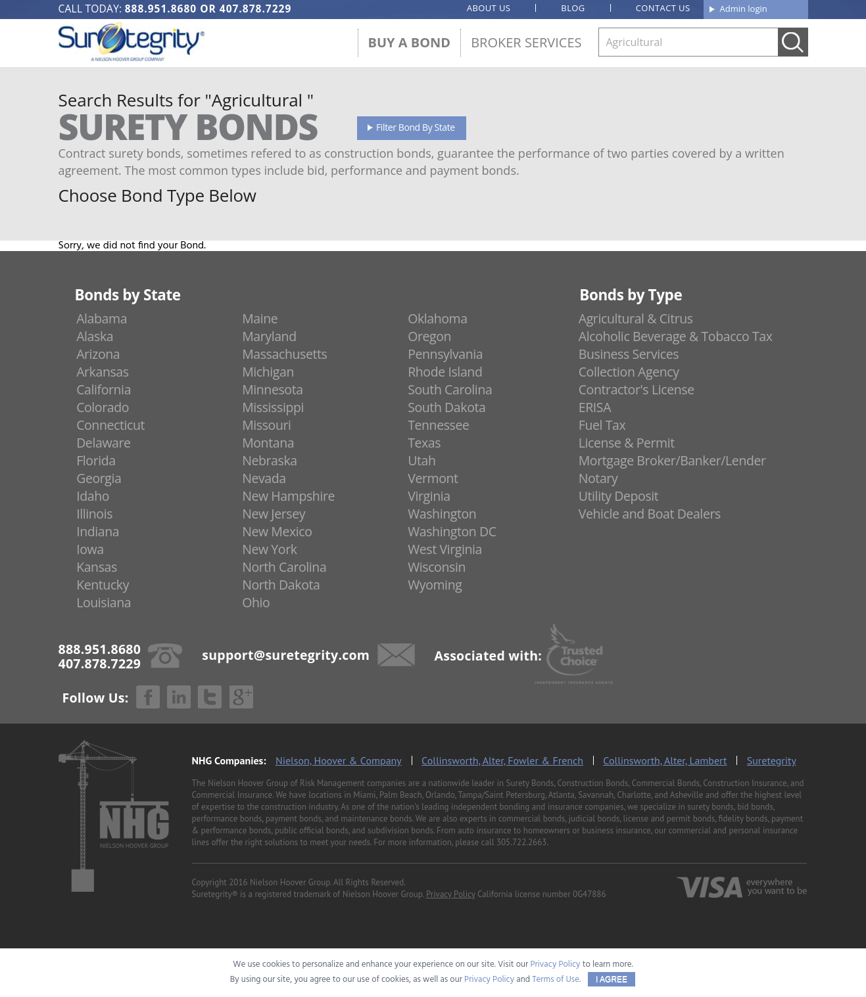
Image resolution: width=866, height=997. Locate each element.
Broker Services (526, 42)
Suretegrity (771, 760)
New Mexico (277, 531)
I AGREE (611, 979)
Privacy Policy (450, 894)
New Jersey (273, 513)
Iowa (90, 549)
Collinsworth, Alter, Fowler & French (502, 760)
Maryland (269, 336)
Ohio (256, 602)
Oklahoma (438, 318)
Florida (96, 460)
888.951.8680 (161, 8)
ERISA (595, 407)
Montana (268, 443)
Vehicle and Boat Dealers (650, 513)
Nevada (264, 478)
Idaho (92, 496)
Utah (421, 460)
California (103, 389)
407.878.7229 (255, 8)
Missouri (266, 425)
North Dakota (281, 584)
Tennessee (438, 425)
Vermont (433, 478)
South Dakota (446, 407)
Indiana (97, 531)
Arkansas (102, 372)
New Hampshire (288, 496)
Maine (259, 318)
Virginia (429, 496)
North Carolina (284, 567)
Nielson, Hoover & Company (339, 760)
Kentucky (102, 584)
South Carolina (450, 389)
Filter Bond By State (415, 127)
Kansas (96, 567)
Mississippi (273, 407)
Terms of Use (555, 979)
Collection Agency (629, 372)
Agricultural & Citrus (636, 318)
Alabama (101, 318)
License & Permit (627, 443)
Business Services (629, 354)
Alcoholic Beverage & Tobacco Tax (676, 336)
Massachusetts (284, 354)
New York (269, 549)
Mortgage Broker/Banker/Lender (672, 460)
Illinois (94, 513)
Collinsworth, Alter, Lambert (665, 760)
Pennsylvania (445, 354)
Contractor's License (636, 389)
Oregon (429, 336)
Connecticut (110, 425)
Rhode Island (445, 372)
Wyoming (435, 584)
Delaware (103, 443)
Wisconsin (437, 567)
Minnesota (272, 389)
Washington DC (452, 531)
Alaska (94, 336)
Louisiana (103, 602)
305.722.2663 (521, 842)
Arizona (98, 354)
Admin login (743, 8)
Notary (598, 478)
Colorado (102, 407)
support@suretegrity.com (286, 654)
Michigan (268, 372)
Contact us (663, 8)
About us (489, 8)
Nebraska (269, 460)
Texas (424, 443)
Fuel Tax (602, 425)
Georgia (98, 478)
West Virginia (445, 549)
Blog (573, 8)
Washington (442, 513)
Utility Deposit (619, 496)
